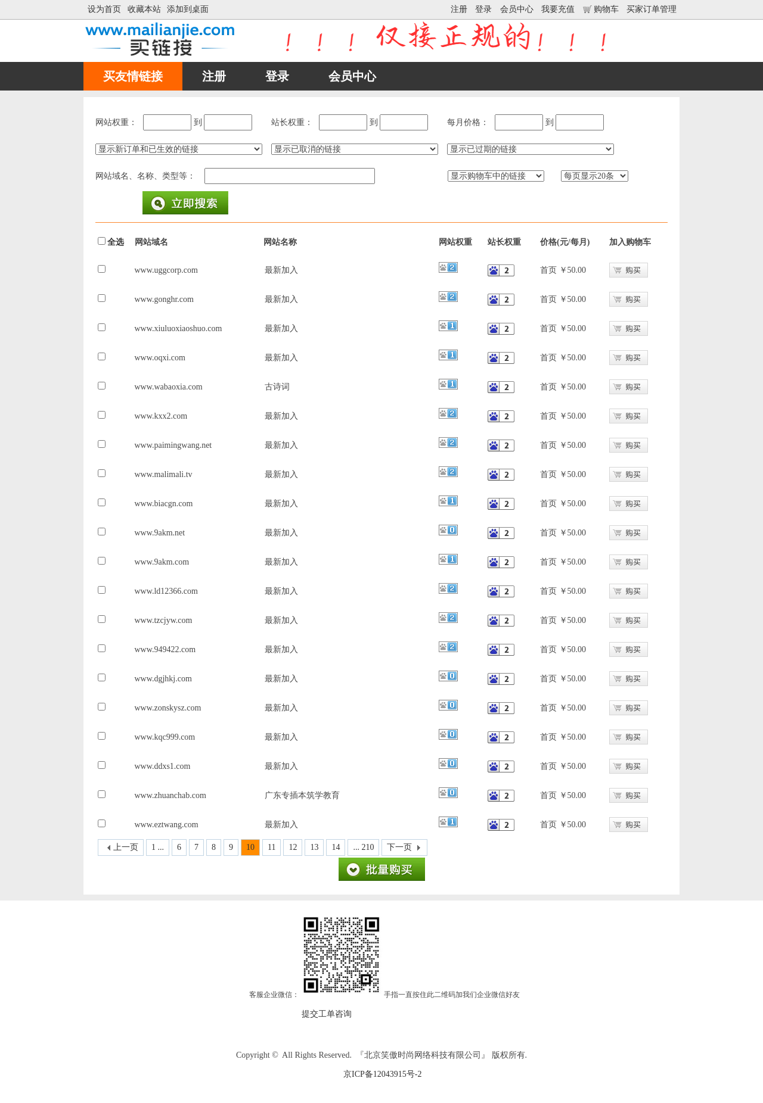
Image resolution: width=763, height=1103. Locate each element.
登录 (483, 9)
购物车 (601, 9)
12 (293, 847)
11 (271, 847)
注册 (459, 9)
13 (314, 847)
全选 (115, 242)
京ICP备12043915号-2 (382, 1074)
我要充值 (558, 9)
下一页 (399, 847)
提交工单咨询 (327, 1013)
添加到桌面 (188, 9)
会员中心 (517, 9)
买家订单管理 (651, 9)
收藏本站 (144, 9)
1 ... (157, 847)
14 (335, 847)
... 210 (363, 847)
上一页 (125, 847)
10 (250, 847)
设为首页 (104, 9)
